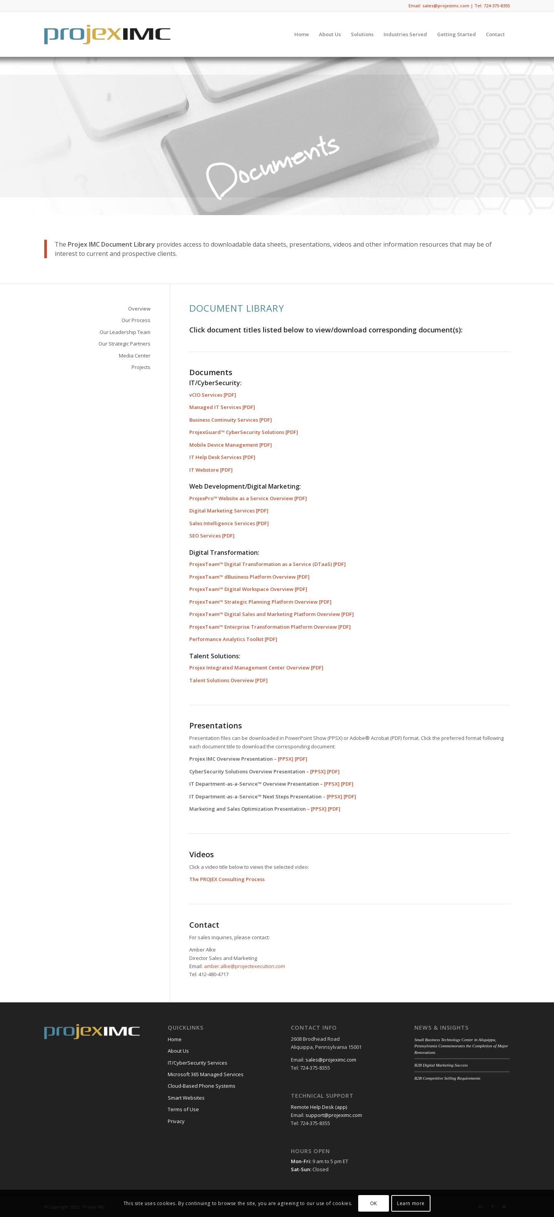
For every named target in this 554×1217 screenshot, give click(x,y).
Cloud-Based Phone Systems (201, 1085)
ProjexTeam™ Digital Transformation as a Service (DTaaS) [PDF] (267, 564)
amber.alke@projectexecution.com (244, 966)
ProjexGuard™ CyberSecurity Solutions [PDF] (243, 432)
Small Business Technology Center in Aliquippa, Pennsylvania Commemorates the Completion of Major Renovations (461, 1046)
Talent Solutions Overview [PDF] (228, 680)
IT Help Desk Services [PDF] (222, 457)
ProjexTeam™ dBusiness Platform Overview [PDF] (249, 576)
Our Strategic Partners (124, 343)
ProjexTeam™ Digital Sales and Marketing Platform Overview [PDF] (271, 614)
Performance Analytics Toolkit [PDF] (233, 639)
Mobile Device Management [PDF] (230, 444)
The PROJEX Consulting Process (227, 879)
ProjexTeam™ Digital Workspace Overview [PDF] (248, 589)
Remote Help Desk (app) (319, 1106)
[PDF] (301, 758)
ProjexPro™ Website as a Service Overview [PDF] (248, 498)
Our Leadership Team (125, 332)
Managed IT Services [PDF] (222, 407)
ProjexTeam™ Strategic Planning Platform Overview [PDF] (260, 601)
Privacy (176, 1121)
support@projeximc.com (333, 1115)
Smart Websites (186, 1097)
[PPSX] (286, 758)
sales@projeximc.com (330, 1059)
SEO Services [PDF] (212, 535)
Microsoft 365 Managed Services (206, 1074)
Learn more (411, 1203)
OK (373, 1203)
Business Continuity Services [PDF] (230, 419)
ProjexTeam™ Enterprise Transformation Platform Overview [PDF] (270, 626)
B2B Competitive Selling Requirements (447, 1078)
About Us (178, 1050)
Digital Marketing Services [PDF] (229, 510)
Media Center (134, 355)
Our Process (136, 320)
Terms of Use (183, 1109)
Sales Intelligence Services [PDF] (229, 523)
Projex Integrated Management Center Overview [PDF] (256, 667)
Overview (139, 308)
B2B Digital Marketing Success (441, 1065)
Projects (141, 367)
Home (175, 1039)
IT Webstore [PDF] (211, 469)
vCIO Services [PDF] (212, 394)
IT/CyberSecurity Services (197, 1062)
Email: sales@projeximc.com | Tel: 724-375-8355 (459, 5)
